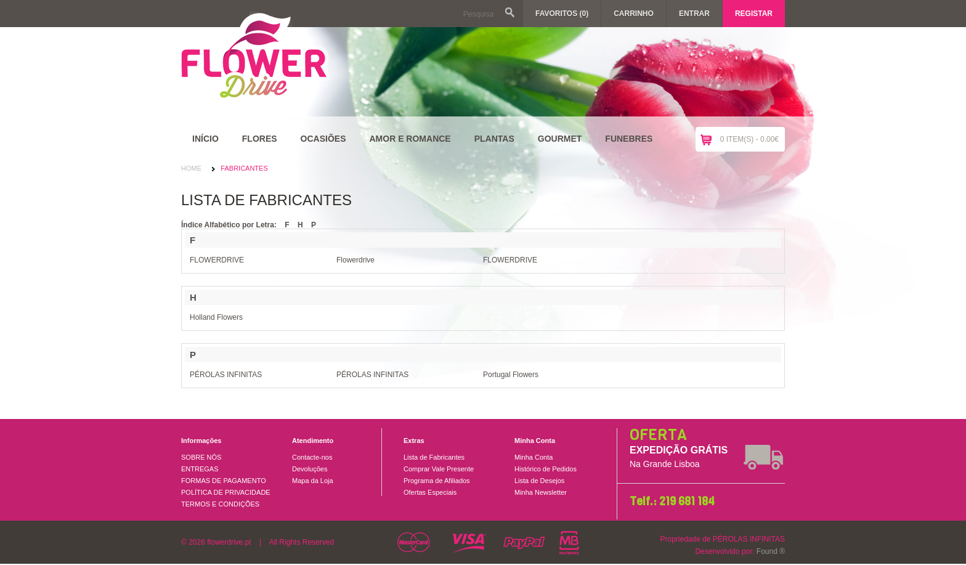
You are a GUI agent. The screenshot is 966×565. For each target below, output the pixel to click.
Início (205, 139)
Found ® (771, 551)
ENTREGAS (200, 469)
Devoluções (309, 469)
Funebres (628, 139)
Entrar (694, 13)
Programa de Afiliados (437, 480)
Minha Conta (533, 457)
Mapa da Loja (312, 480)
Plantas (494, 139)
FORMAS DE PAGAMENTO (223, 480)
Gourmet (560, 139)
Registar (754, 13)
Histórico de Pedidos (545, 469)
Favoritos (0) (561, 13)
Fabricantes (244, 168)
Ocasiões (323, 139)
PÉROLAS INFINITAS (226, 374)
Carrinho (634, 13)
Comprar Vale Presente (439, 469)
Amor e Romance (409, 139)
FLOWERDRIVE (217, 260)
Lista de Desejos (539, 480)
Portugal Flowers (510, 374)
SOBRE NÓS (201, 457)
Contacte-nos (312, 457)
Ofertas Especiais (430, 492)
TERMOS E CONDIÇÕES (220, 504)
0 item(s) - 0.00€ (749, 139)
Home (191, 168)
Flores (259, 139)
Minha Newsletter (540, 492)
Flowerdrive (355, 260)
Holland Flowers (216, 317)
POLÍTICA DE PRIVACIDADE (225, 492)
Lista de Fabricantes (434, 457)
